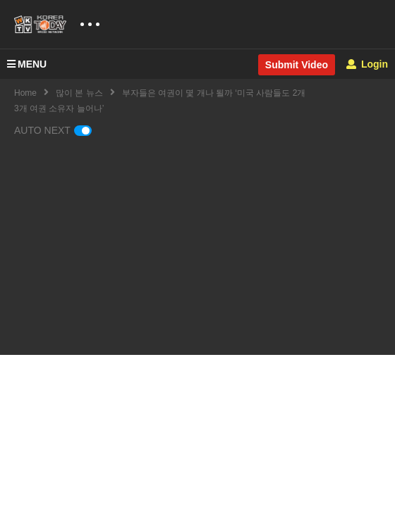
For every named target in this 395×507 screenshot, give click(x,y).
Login (367, 64)
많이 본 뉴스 (79, 93)
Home (25, 93)
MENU (27, 64)
